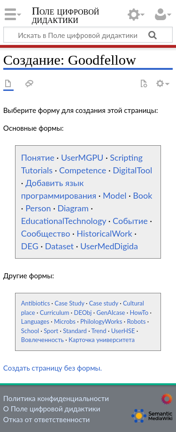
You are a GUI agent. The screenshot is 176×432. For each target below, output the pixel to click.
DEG (29, 246)
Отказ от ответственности (46, 419)
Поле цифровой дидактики (65, 16)
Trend (99, 331)
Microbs (65, 321)
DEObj (83, 312)
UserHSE (123, 331)
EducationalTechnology (63, 221)
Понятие (37, 157)
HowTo (139, 312)
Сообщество (45, 233)
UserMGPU (82, 157)
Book (142, 195)
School (30, 331)
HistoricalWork (104, 233)
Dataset (59, 246)
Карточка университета (102, 339)
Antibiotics (35, 303)
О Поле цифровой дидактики (51, 408)
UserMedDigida (109, 246)
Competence (82, 170)
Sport (51, 331)
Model (114, 195)
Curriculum (54, 312)
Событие (130, 221)
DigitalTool (132, 170)
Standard (75, 331)
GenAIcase (111, 312)
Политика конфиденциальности (56, 398)
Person (38, 208)
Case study (103, 303)
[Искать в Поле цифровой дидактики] (88, 34)
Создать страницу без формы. (52, 368)
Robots (136, 321)
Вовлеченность (42, 339)
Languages (35, 321)
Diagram (72, 208)
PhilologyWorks (101, 321)
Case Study (69, 303)
